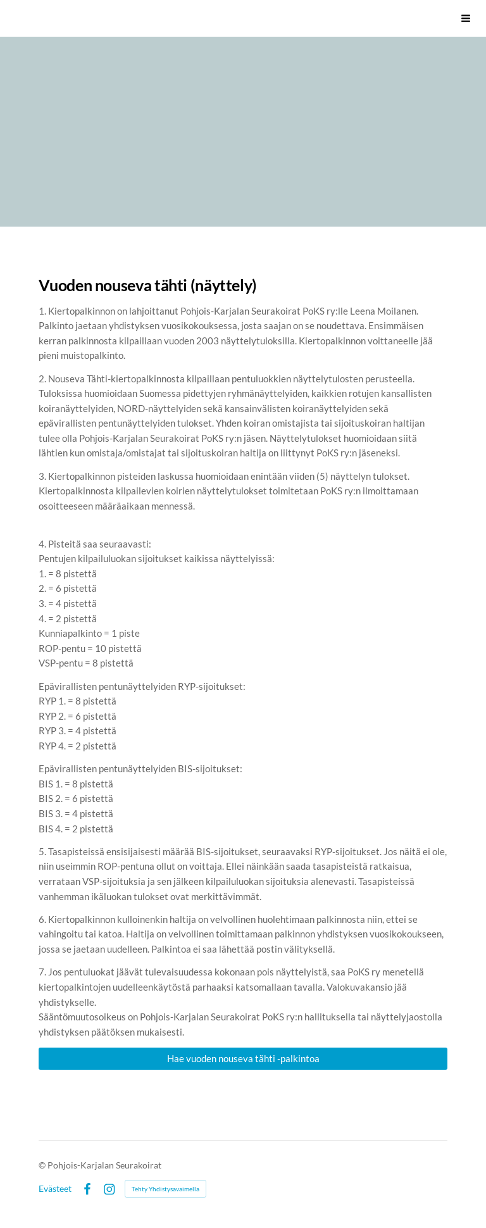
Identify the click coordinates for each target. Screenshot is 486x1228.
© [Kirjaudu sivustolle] (43, 1165)
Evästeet (55, 1188)
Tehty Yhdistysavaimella (165, 1189)
